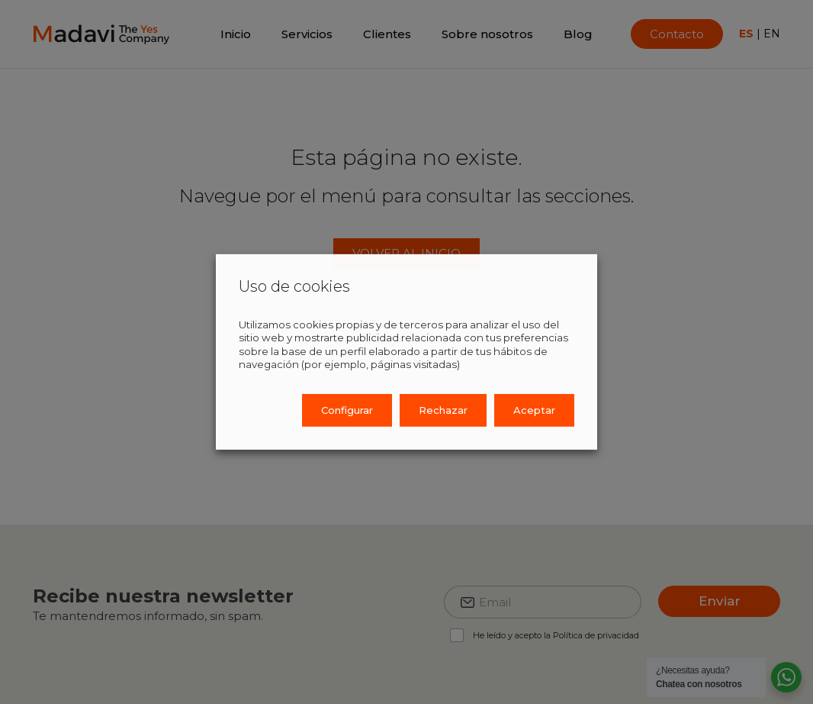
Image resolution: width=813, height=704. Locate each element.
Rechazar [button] (443, 410)
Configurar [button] (347, 410)
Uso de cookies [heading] (294, 286)
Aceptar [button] (534, 410)
